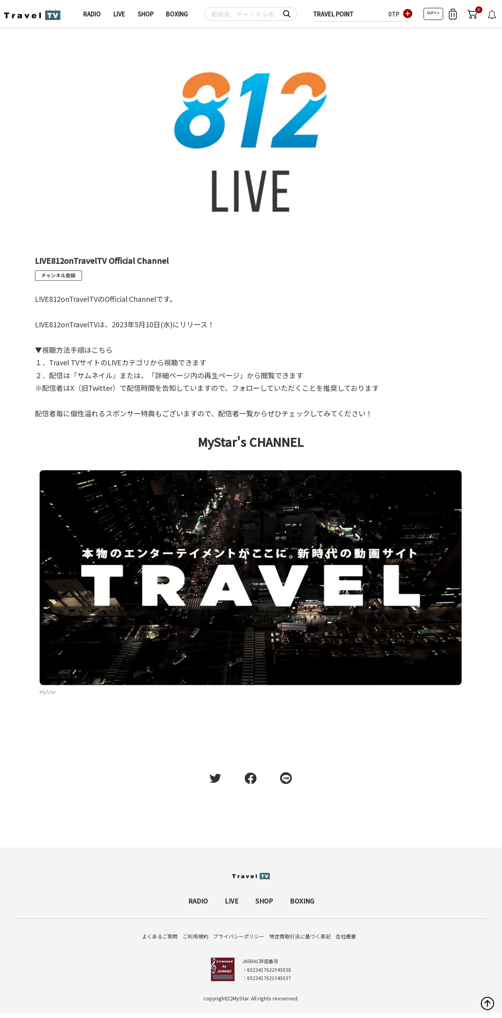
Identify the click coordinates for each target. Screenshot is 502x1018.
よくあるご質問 (160, 936)
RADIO (92, 14)
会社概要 (346, 936)
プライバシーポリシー (238, 936)
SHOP (145, 14)
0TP (393, 14)
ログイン (433, 13)
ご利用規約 (195, 936)
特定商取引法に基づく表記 (300, 936)
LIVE (119, 14)
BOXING (177, 14)
